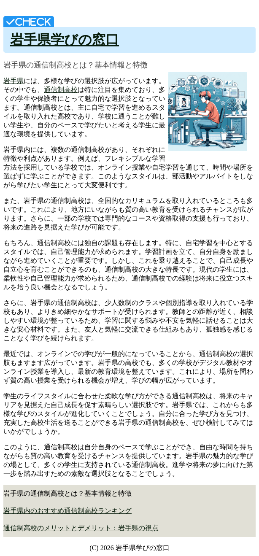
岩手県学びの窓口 (64, 39)
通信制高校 (61, 89)
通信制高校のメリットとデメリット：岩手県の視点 (81, 528)
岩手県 (13, 80)
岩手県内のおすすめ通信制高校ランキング (67, 510)
